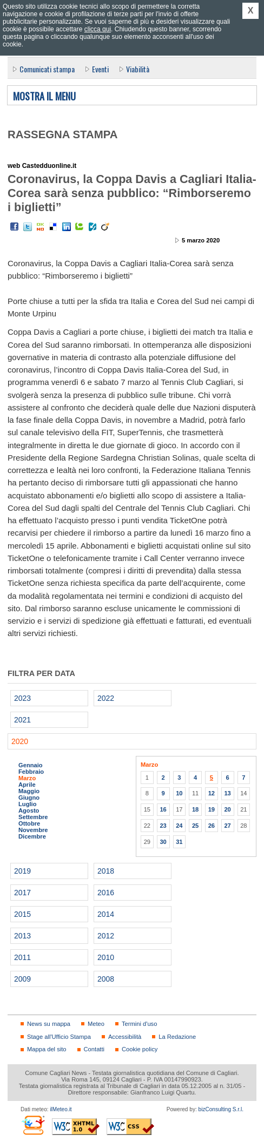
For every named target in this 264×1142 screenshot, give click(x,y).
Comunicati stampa (47, 69)
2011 (22, 957)
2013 (22, 935)
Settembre (33, 817)
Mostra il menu (44, 96)
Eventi (100, 69)
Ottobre (29, 823)
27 (227, 825)
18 (195, 809)
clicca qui (97, 29)
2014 (105, 914)
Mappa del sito (47, 1049)
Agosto (28, 810)
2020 (19, 741)
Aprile (27, 784)
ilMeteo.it (60, 1109)
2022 (105, 698)
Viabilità (137, 69)
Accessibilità (124, 1036)
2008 (105, 979)
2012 (105, 935)
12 (211, 793)
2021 (22, 719)
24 (179, 825)
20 (227, 809)
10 (179, 793)
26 (211, 825)
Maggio (28, 791)
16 (163, 809)
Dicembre (32, 836)
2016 (105, 892)
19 (211, 809)
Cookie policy (139, 1049)
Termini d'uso (139, 1024)
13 (227, 793)
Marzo (27, 778)
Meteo (96, 1024)
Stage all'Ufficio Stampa (59, 1036)
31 (179, 842)
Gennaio (30, 765)
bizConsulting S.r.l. (221, 1109)
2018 (105, 871)
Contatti (94, 1049)
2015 (22, 914)
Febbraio (31, 771)
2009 (22, 979)
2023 (22, 698)
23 (163, 825)
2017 (22, 892)
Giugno (28, 797)
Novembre (33, 830)
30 (163, 842)
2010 (105, 957)
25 (195, 825)
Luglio (27, 804)
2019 (22, 871)
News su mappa (48, 1024)
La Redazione (177, 1036)
